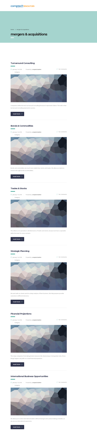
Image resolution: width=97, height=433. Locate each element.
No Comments (61, 69)
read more (17, 114)
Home (12, 29)
